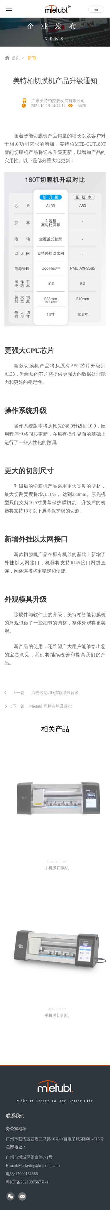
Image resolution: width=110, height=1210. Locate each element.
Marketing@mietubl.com (39, 1165)
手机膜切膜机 (58, 868)
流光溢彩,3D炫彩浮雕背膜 (55, 693)
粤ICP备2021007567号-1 (27, 1182)
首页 (16, 58)
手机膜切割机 (58, 1015)
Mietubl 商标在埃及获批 (50, 706)
